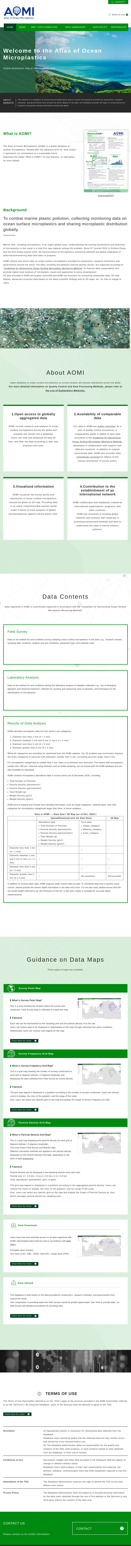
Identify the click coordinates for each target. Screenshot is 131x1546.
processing (28, 1159)
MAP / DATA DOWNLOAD (44, 27)
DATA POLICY (100, 27)
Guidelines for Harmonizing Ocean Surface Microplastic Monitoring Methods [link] (43, 268)
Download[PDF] (106, 196)
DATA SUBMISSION (75, 27)
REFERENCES (118, 27)
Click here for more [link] (22, 1041)
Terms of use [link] (118, 15)
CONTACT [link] (120, 2)
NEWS (22, 27)
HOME (10, 27)
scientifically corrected (88, 457)
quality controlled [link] (106, 426)
